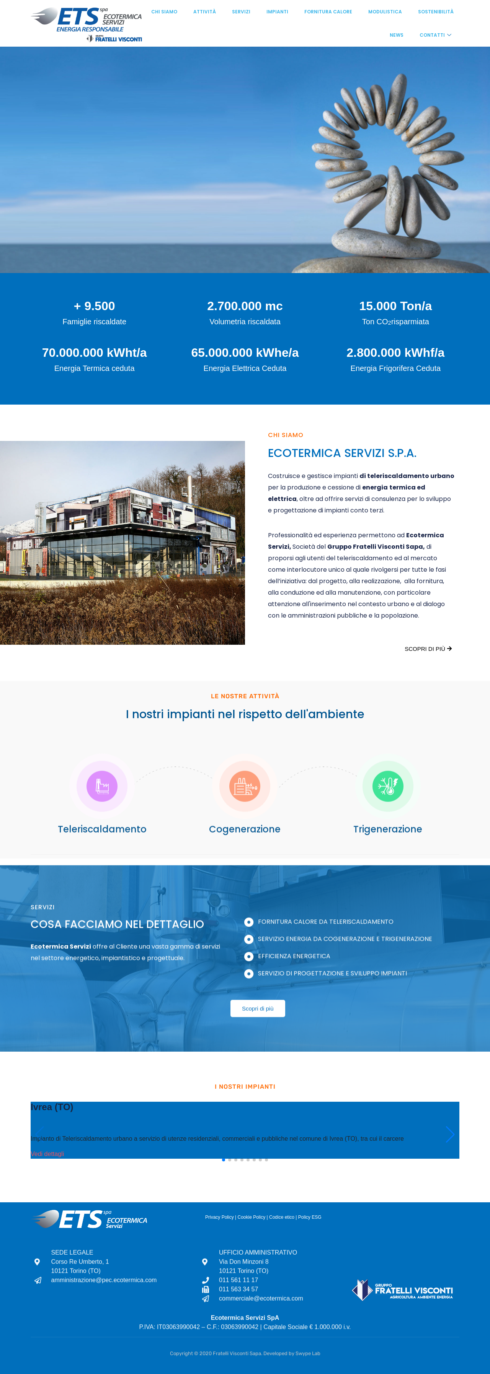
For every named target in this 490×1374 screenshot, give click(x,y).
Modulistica (385, 11)
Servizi (241, 11)
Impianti (277, 11)
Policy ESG (310, 1217)
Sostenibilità (436, 11)
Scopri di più (428, 649)
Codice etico (281, 1217)
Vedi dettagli (47, 1154)
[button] (223, 1159)
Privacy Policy (219, 1217)
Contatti (435, 35)
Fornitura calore (328, 11)
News (396, 35)
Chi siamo (164, 11)
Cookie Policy (251, 1217)
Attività (204, 11)
